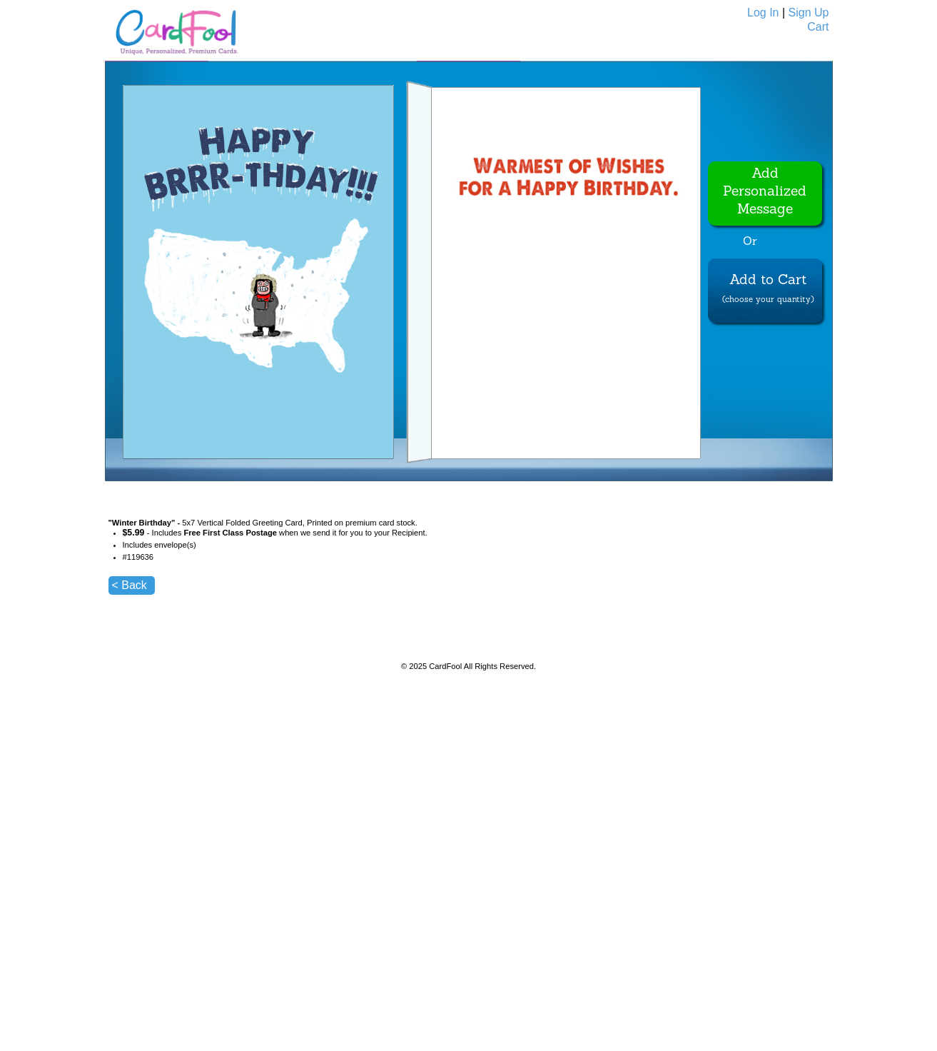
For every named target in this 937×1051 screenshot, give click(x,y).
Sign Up (809, 12)
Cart (818, 27)
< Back (129, 585)
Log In (763, 12)
